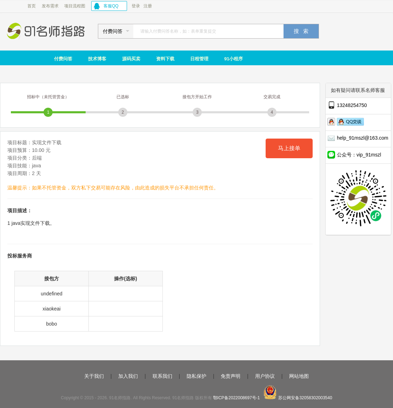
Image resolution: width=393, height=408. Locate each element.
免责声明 (230, 376)
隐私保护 (196, 376)
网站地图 (299, 376)
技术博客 (97, 58)
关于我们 (94, 376)
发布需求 (50, 6)
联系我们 (162, 376)
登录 (136, 6)
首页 (31, 6)
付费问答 (63, 58)
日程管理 (199, 58)
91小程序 (233, 58)
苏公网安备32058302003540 (305, 397)
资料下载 (165, 58)
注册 (148, 6)
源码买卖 (131, 58)
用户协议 (265, 376)
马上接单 (289, 148)
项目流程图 (74, 6)
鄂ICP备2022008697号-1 (236, 397)
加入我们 (128, 376)
